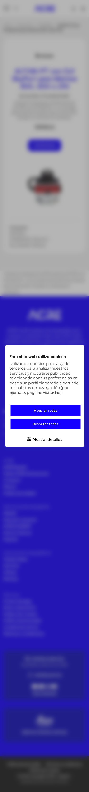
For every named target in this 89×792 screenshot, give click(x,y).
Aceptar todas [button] (45, 410)
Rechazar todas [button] (45, 424)
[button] (44, 439)
